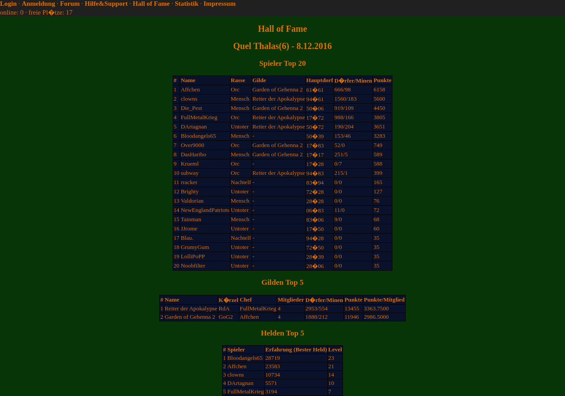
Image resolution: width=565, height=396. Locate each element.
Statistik (187, 3)
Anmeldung (38, 3)
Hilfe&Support (106, 3)
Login (8, 3)
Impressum (219, 3)
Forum (69, 3)
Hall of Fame (151, 3)
